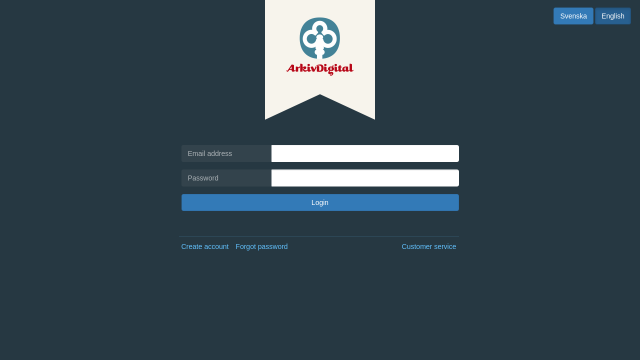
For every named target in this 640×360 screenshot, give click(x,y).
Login (320, 202)
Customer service (429, 246)
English (613, 16)
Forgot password (262, 246)
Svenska (573, 16)
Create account (205, 246)
